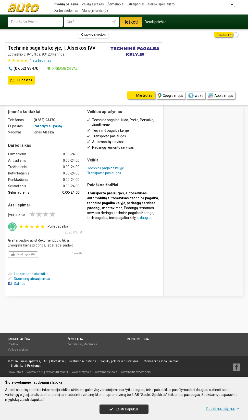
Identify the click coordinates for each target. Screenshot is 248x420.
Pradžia (13, 344)
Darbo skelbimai (66, 11)
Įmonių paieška (66, 4)
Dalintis (16, 284)
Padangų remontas (139, 208)
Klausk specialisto (161, 4)
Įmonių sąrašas (93, 34)
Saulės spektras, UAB (33, 361)
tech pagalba (97, 218)
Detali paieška (155, 22)
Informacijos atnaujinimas (161, 361)
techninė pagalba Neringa (133, 213)
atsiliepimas (40, 60)
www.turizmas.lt (57, 372)
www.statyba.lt (81, 372)
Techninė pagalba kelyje (105, 168)
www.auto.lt (35, 372)
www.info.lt (16, 372)
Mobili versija (138, 339)
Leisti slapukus (124, 409)
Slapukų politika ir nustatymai (119, 361)
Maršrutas (90, 344)
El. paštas (21, 80)
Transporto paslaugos (104, 173)
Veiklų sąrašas (93, 4)
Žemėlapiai (115, 4)
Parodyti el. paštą (48, 126)
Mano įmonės (95, 11)
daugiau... (147, 218)
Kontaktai (57, 361)
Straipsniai (136, 4)
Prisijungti (34, 365)
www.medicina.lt (106, 372)
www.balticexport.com (136, 372)
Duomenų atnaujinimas (29, 279)
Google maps (170, 95)
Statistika (17, 365)
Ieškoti (131, 22)
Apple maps (220, 95)
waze (195, 95)
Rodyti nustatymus (223, 409)
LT (233, 6)
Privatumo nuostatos (82, 361)
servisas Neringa (100, 213)
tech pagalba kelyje (123, 218)
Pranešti (76, 253)
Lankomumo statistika (28, 274)
